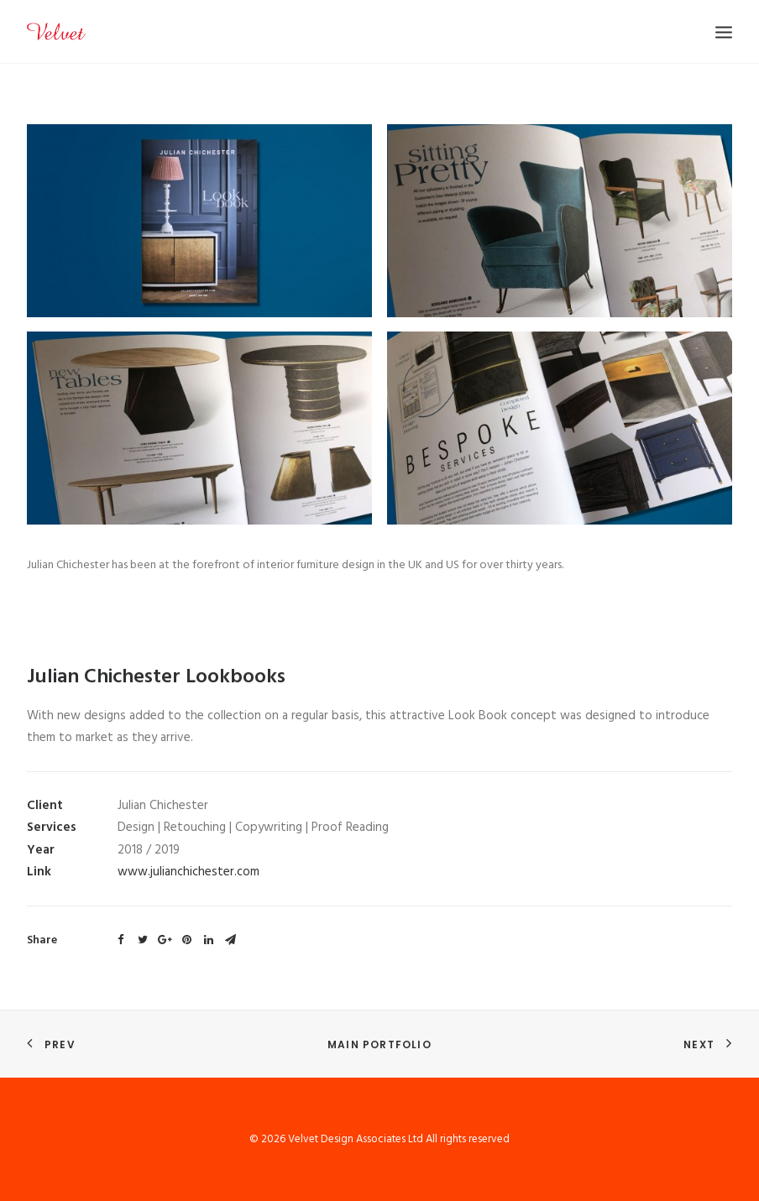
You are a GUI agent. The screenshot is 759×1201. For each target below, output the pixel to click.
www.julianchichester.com (188, 872)
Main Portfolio (379, 1044)
